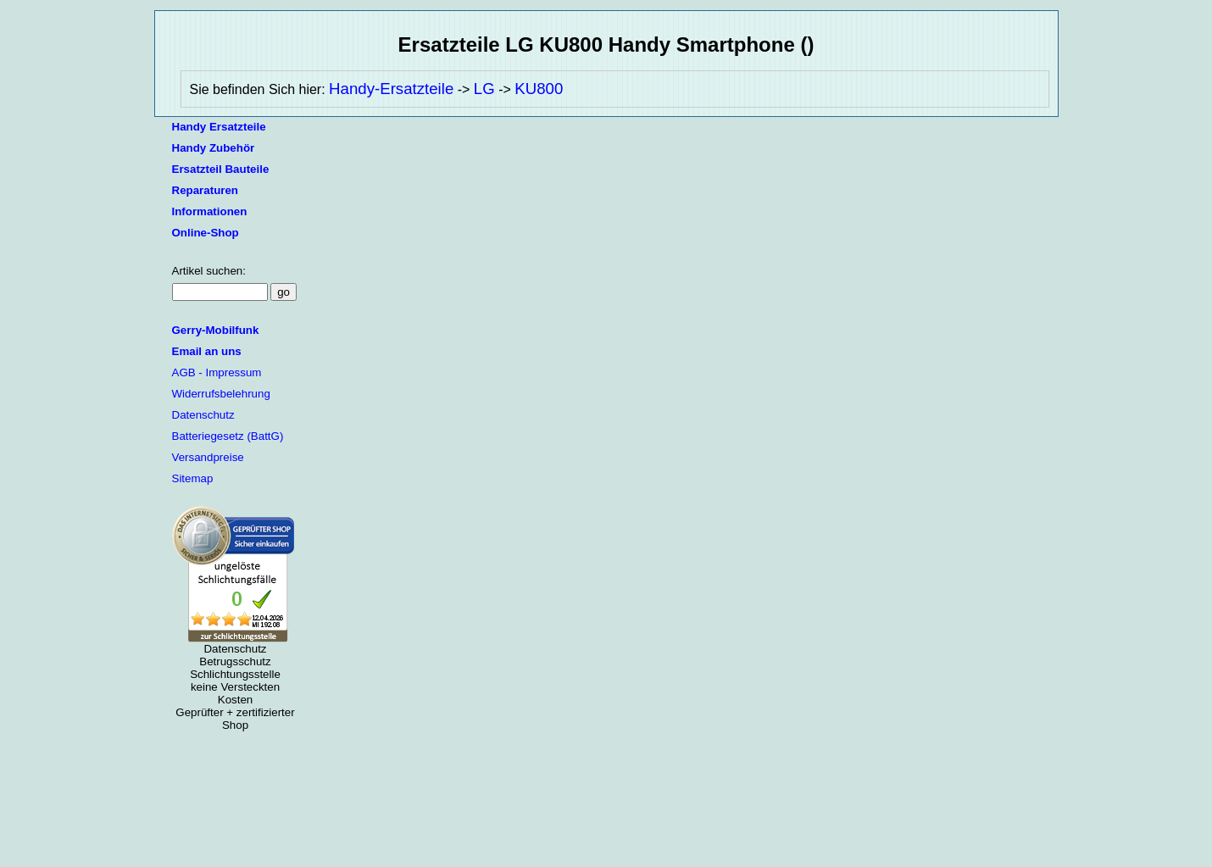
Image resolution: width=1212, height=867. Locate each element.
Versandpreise (208, 457)
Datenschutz (203, 414)
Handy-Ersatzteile (391, 88)
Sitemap (193, 478)
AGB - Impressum (217, 372)
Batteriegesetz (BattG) (228, 436)
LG (484, 88)
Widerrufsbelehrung (221, 393)
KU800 (538, 88)
